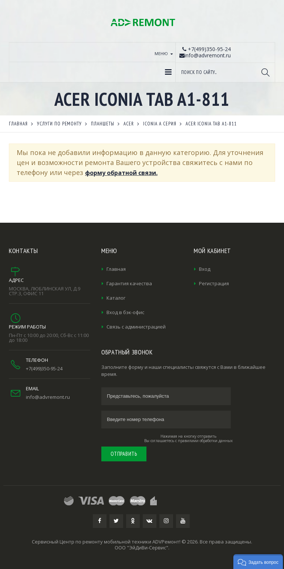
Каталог (115, 297)
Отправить (124, 453)
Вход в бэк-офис (125, 312)
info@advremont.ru (48, 397)
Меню (161, 53)
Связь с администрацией (136, 326)
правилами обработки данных (205, 440)
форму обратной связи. (121, 173)
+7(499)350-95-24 (44, 368)
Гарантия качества (129, 283)
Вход (204, 269)
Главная (116, 269)
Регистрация (214, 283)
